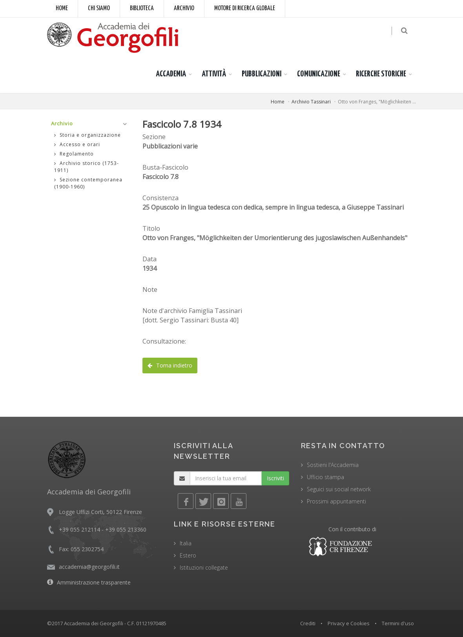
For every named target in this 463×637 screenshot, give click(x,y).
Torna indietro (170, 365)
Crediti (307, 623)
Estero (188, 555)
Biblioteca (142, 8)
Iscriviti (275, 478)
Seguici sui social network (339, 489)
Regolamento (74, 153)
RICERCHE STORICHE (381, 74)
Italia (185, 543)
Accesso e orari (77, 144)
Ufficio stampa (325, 477)
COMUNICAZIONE (318, 74)
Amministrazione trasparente (94, 582)
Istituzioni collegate (204, 567)
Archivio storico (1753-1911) (86, 167)
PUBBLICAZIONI (261, 74)
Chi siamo (99, 8)
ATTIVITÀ (214, 74)
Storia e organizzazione (87, 135)
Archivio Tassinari (311, 101)
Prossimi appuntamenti (336, 501)
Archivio (184, 8)
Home (62, 8)
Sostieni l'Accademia (333, 465)
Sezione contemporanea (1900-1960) (88, 183)
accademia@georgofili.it (89, 566)
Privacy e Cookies (349, 623)
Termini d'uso (398, 623)
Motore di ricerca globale (244, 8)
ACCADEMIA (171, 74)
